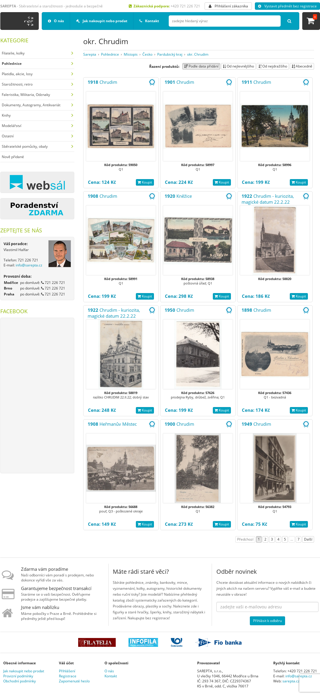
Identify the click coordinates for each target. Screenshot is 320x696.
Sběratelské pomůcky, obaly (25, 146)
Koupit (145, 182)
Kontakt (149, 20)
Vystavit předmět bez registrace (287, 6)
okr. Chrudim (197, 54)
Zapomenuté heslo (74, 681)
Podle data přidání (201, 66)
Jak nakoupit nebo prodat (101, 20)
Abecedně (302, 66)
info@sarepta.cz (29, 265)
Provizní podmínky (18, 676)
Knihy (6, 115)
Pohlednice (110, 54)
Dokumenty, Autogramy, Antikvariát (31, 104)
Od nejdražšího (272, 66)
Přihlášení (67, 671)
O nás (56, 20)
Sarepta (89, 54)
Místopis (131, 54)
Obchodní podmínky (19, 681)
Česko (147, 54)
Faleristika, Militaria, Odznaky (26, 94)
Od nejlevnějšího (238, 66)
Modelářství (11, 125)
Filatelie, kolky (13, 53)
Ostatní (8, 136)
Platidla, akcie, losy (17, 73)
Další (308, 539)
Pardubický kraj (169, 54)
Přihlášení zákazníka (228, 6)
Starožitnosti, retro (17, 84)
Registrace (67, 676)
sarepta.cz (291, 681)
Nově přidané (13, 156)
